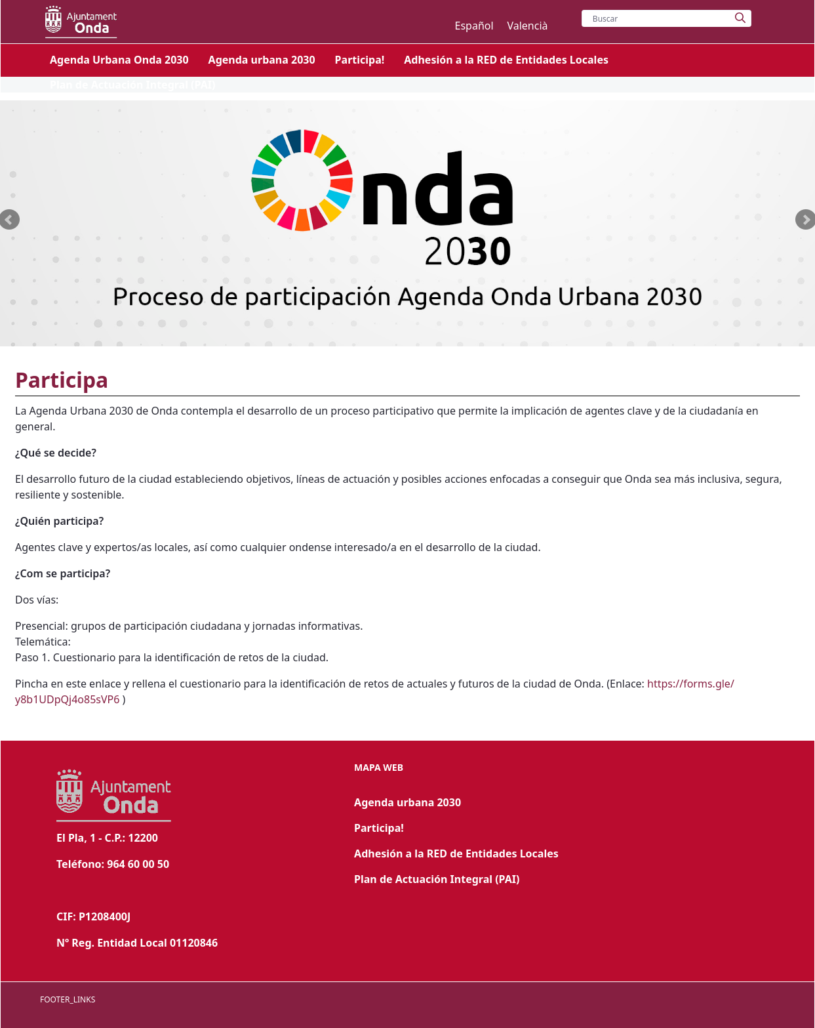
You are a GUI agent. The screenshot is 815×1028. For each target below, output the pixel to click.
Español (475, 25)
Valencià (527, 25)
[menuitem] (119, 60)
